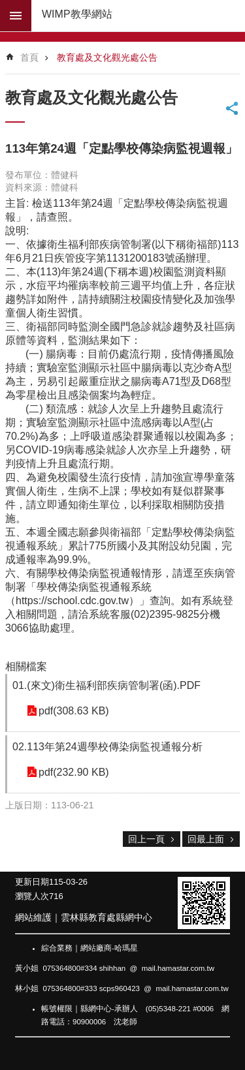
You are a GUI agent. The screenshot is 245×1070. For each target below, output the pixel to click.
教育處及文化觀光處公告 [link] (107, 57)
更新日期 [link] (32, 882)
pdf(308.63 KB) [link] (74, 710)
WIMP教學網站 (77, 14)
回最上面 (206, 839)
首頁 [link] (29, 57)
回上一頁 (146, 839)
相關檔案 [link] (26, 666)
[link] (204, 903)
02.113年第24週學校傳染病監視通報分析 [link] (107, 746)
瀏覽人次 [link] (32, 896)
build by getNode (15, 15)
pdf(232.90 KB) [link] (74, 772)
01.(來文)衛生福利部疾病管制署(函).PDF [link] (106, 685)
